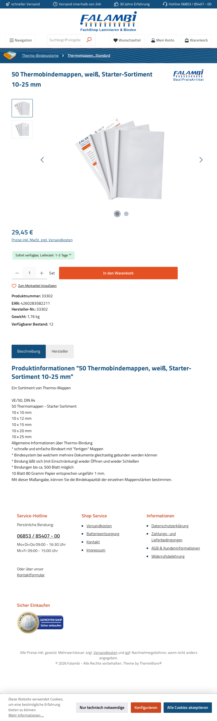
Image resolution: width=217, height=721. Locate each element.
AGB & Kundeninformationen (175, 548)
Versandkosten (99, 526)
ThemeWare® (151, 663)
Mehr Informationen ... (26, 715)
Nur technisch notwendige (102, 707)
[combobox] (65, 40)
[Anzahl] (29, 273)
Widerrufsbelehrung (168, 556)
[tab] (29, 351)
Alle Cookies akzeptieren (187, 707)
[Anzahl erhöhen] (41, 273)
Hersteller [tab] (60, 351)
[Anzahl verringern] (17, 273)
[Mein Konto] (162, 40)
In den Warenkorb (118, 273)
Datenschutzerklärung (169, 526)
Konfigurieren (145, 707)
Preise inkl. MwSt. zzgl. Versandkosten (42, 240)
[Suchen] (89, 40)
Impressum (95, 550)
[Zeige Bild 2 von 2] (126, 214)
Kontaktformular (30, 575)
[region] (108, 159)
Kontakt (93, 542)
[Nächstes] (201, 160)
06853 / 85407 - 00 (38, 536)
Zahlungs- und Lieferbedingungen (167, 537)
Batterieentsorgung (102, 534)
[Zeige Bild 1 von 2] (117, 214)
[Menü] (21, 40)
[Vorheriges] (42, 160)
